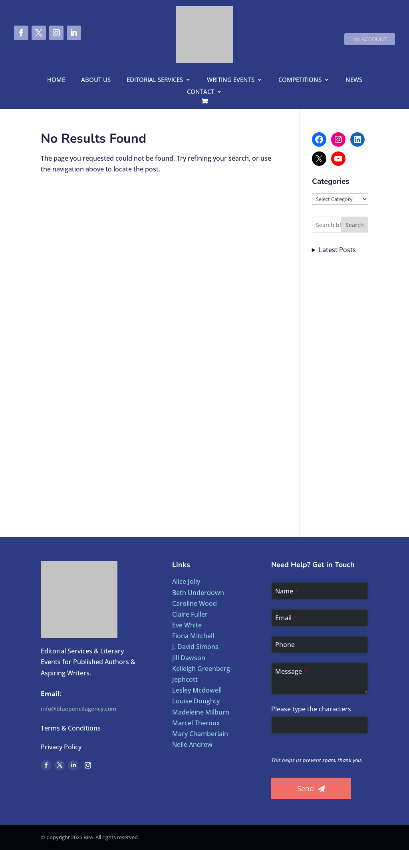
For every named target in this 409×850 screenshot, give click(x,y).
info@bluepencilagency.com (78, 709)
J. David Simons (195, 646)
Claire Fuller (190, 614)
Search (354, 225)
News (353, 80)
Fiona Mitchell (193, 635)
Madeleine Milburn (200, 712)
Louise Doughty (196, 701)
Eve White (187, 625)
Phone (285, 644)
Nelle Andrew (192, 744)
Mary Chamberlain (200, 733)
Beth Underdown (198, 592)
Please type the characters (313, 709)
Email (286, 617)
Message (291, 671)
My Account (369, 39)
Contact (200, 92)
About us (96, 80)
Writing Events (230, 80)
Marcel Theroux (196, 723)
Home (56, 80)
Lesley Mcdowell (197, 690)
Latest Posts (337, 249)
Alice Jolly (186, 581)
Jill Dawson (188, 657)
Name (286, 591)
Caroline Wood (194, 603)
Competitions (300, 80)
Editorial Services (155, 80)
